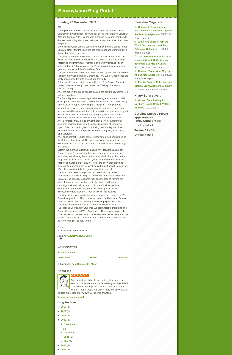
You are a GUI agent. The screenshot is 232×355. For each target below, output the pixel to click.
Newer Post (63, 257)
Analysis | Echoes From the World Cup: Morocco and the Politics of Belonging (151, 45)
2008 (64, 345)
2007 (64, 349)
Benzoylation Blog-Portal (85, 10)
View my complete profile (71, 297)
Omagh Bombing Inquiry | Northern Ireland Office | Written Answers (151, 104)
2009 (64, 319)
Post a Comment (66, 252)
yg (64, 328)
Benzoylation (81, 275)
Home (93, 257)
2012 (64, 311)
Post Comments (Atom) (84, 264)
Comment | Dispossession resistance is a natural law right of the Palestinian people (153, 31)
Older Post (122, 257)
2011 (64, 315)
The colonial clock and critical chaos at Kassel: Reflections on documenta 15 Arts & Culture (152, 60)
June (67, 337)
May (66, 341)
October (68, 332)
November (70, 324)
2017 (64, 307)
